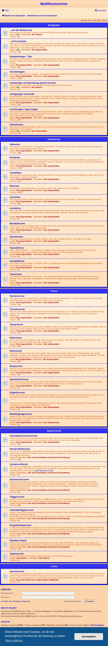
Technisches (16, 124)
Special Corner (54, 431)
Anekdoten (15, 172)
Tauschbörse (17, 248)
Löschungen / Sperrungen (24, 109)
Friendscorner (17, 309)
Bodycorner (16, 366)
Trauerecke (16, 274)
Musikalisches (17, 223)
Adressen (15, 144)
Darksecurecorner (19, 479)
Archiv (54, 566)
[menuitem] (5, 10)
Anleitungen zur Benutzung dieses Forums (33, 83)
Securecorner (17, 571)
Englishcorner (17, 392)
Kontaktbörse (17, 261)
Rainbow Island (18, 540)
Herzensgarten (97, 625)
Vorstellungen (17, 71)
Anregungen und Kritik (22, 94)
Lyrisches (15, 197)
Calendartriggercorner (22, 510)
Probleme (15, 157)
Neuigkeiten (54, 25)
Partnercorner (17, 296)
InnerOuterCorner (19, 379)
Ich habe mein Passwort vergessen (15, 601)
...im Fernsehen (18, 41)
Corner (54, 291)
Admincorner (17, 553)
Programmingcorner (21, 525)
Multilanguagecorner (21, 414)
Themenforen (54, 139)
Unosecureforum (19, 464)
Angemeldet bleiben (74, 601)
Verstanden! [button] (89, 636)
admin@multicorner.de (44, 471)
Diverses (14, 186)
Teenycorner (16, 324)
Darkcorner (16, 351)
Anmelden (6, 589)
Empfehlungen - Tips (21, 56)
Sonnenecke (16, 236)
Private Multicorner (20, 449)
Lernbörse (15, 208)
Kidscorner (16, 337)
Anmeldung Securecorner (23, 435)
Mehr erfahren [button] (14, 640)
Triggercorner (17, 496)
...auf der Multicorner (21, 30)
